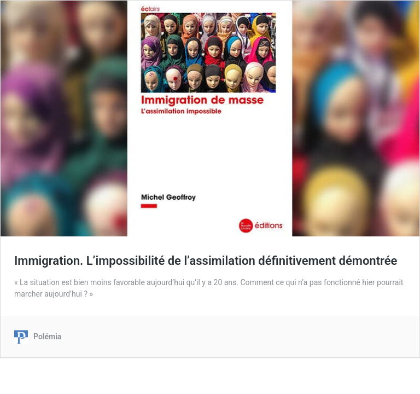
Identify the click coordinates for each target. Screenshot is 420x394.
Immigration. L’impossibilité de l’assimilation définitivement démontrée (205, 261)
